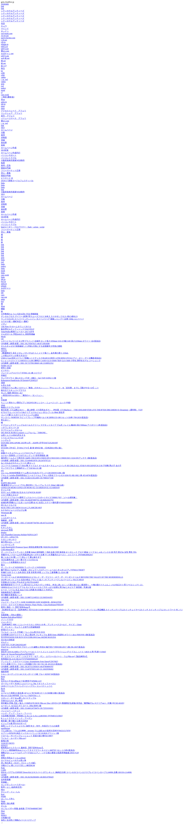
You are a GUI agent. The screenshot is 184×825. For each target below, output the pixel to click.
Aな (2, 450)
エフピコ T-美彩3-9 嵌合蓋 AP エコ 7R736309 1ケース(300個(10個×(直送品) (33, 693)
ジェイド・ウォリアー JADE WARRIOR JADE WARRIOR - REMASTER (31, 602)
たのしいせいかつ (8, 539)
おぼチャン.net (7, 54)
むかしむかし (7, 528)
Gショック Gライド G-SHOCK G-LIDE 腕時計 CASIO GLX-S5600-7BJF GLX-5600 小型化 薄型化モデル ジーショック (51, 361)
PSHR (3, 796)
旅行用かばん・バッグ (10, 542)
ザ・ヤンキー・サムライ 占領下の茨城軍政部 (20, 627)
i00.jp (3, 104)
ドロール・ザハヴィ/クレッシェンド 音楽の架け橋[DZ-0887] (27, 736)
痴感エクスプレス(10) (10, 407)
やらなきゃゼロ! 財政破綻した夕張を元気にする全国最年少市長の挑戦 (31, 346)
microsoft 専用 (7, 530)
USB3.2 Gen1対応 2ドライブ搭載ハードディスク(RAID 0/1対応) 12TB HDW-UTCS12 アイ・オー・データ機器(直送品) (51, 358)
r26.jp (3, 42)
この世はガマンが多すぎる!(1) (14, 356)
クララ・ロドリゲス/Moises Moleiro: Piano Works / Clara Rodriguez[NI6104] (32, 605)
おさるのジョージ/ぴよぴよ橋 (14, 510)
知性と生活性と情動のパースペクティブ (18, 820)
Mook (3, 337)
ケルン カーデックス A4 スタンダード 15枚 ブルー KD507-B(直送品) (30, 674)
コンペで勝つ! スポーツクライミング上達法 (20, 415)
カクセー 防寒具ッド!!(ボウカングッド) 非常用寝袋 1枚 (24, 455)
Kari (2, 794)
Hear (3, 811)
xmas (3, 405)
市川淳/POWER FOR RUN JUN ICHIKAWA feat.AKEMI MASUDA (28, 637)
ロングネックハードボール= (13, 785)
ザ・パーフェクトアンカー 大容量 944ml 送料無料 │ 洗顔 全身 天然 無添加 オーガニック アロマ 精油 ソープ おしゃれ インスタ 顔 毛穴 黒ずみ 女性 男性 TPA (68, 552)
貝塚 (3, 140)
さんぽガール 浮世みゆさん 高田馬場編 (18, 334)
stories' (3, 525)
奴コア (4, 66)
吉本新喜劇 (6, 780)
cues (2, 295)
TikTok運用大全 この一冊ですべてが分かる (19, 560)
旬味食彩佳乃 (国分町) (10, 592)
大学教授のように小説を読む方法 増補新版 (19, 314)
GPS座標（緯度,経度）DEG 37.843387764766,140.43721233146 (27, 523)
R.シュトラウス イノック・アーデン (16, 718)
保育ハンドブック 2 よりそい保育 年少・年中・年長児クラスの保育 (30, 726)
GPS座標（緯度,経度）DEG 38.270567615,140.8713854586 (25, 344)
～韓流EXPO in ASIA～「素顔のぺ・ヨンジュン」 (22, 395)
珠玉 (3, 68)
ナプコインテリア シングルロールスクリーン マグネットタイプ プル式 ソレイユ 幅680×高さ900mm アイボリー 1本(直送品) (54, 425)
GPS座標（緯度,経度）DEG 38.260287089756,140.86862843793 (27, 500)
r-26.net (4, 40)
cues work (5, 95)
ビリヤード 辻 (7, 178)
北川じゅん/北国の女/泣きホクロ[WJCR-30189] (21, 492)
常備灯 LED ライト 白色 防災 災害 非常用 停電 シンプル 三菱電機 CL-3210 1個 (34, 572)
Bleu (3, 790)
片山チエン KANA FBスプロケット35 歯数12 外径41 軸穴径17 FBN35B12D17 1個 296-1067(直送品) (43, 647)
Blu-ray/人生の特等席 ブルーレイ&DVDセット (21, 696)
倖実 (3, 755)
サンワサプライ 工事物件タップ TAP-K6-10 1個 (21, 468)
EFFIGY (4, 745)
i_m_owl (4, 79)
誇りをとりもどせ (8, 505)
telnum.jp (4, 44)
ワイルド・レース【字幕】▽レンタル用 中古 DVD (23, 632)
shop (3, 106)
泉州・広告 (6, 165)
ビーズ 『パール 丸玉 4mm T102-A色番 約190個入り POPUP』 (27, 590)
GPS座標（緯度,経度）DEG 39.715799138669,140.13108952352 (27, 363)
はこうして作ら (8, 799)
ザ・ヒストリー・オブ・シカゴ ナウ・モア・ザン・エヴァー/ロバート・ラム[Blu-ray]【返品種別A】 (44, 656)
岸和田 (4, 138)
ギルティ (5, 642)
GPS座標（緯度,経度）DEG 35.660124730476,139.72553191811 (27, 708)
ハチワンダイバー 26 (10, 428)
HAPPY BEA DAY (8, 483)
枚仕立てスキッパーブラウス (13, 390)
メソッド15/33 (7, 619)
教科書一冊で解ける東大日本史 (14, 721)
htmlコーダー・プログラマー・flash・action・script (22, 227)
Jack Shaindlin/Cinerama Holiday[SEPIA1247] (19, 535)
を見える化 (6, 385)
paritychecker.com (8, 38)
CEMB (3, 775)
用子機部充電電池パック (11, 595)
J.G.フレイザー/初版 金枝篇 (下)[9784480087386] (21, 808)
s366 (3, 75)
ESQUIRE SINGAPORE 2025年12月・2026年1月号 (29, 443)
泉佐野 (4, 143)
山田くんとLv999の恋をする (13, 435)
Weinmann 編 (6, 513)
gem (2, 84)
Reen (3, 677)
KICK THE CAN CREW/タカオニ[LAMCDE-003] (21, 508)
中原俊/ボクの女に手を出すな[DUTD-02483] (20, 582)
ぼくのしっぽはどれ (9, 537)
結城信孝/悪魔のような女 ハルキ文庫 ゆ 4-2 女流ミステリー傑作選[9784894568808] (36, 503)
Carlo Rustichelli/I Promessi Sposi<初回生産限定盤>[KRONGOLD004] (29, 547)
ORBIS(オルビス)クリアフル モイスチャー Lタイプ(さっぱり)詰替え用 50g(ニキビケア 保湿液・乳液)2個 (46, 587)
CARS (3, 770)
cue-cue (4, 297)
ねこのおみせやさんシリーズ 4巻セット (18, 463)
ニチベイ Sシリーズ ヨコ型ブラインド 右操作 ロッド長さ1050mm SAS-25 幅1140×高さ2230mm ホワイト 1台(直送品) (51, 341)
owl (2, 86)
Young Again (6, 575)
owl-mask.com (6, 33)
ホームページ (7, 130)
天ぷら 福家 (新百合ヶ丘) (12, 393)
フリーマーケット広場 (10, 170)
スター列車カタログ (9, 495)
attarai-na (4, 649)
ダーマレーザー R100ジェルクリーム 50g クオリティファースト (28, 684)
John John (5, 600)
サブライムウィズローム (11, 430)
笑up (3, 99)
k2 (2, 71)
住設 (3, 23)
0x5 (2, 301)
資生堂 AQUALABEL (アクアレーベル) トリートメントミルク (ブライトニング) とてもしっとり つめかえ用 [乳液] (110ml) (53, 652)
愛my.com (5, 51)
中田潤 (4, 400)
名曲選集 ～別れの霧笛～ (12, 615)
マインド (5, 29)
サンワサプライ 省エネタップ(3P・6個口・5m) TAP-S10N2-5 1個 (28, 378)
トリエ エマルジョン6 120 (12, 438)
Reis (2, 679)
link (2, 6)
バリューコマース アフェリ (13, 118)
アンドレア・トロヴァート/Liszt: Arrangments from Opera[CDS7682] (29, 661)
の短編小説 (6, 818)
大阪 (3, 132)
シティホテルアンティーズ (12, 11)
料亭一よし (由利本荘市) (11, 787)
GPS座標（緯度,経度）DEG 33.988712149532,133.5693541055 (26, 597)
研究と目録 (6, 368)
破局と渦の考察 (8, 803)
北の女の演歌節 (8, 640)
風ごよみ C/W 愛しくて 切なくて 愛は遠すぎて (21, 557)
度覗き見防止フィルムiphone (13, 758)
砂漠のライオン (8, 630)
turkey (3, 88)
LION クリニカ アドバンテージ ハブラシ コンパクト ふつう (26, 686)
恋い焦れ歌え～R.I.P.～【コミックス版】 (18, 763)
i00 (2, 293)
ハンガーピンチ (8, 545)
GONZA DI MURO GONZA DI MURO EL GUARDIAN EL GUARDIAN (30, 488)
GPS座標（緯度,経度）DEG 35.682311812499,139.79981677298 (27, 478)
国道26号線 (6, 168)
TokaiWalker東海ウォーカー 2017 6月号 (17, 332)
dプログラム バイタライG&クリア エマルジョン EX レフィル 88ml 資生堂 (33, 412)
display (4, 532)
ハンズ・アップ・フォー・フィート (16, 713)
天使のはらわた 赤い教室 (12, 701)
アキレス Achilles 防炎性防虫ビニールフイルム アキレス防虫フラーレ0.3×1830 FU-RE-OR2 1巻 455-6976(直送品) (49, 475)
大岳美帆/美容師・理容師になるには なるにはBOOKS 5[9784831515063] (32, 716)
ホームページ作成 (8, 148)
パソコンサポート (8, 155)
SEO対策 (4, 150)
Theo (3, 691)
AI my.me (5, 36)
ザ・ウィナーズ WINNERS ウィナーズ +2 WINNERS (23, 567)
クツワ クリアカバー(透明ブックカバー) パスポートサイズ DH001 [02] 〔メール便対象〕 (39, 497)
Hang (3, 801)
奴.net (3, 63)
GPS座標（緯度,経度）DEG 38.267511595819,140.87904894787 (27, 667)
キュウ (4, 26)
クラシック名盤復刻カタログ (13, 562)
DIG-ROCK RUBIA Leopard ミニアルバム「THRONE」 (24, 433)
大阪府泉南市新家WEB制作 (13, 160)
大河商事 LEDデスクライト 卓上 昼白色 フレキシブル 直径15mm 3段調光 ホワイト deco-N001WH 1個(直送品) (48, 635)
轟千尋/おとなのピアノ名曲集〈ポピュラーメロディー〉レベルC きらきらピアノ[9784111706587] (43, 570)
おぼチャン (6, 288)
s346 (3, 73)
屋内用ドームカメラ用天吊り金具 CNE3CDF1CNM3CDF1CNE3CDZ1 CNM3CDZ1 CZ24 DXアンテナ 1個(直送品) (49, 458)
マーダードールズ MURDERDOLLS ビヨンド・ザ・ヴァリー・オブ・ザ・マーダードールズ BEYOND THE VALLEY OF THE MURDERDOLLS (62, 577)
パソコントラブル (8, 158)
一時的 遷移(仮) (7, 97)
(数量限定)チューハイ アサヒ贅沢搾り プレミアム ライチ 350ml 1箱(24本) (32, 485)
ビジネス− (5, 370)
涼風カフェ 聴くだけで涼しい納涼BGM (18, 765)
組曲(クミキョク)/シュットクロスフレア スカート (22, 453)
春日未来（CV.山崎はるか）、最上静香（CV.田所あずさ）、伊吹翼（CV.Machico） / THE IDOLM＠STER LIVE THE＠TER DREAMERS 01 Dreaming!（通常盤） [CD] (71, 410)
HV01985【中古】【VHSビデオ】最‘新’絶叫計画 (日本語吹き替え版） (32, 448)
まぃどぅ (5, 31)
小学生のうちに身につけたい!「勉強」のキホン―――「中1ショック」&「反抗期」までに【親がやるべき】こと (50, 388)
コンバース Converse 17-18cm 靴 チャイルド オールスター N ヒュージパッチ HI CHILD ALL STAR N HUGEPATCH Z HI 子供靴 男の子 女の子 (61, 466)
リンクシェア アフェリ (11, 113)
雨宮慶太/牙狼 (62, 703)
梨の (3, 565)
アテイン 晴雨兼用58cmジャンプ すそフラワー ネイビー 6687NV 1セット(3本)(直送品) (38, 750)
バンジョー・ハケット (10, 711)
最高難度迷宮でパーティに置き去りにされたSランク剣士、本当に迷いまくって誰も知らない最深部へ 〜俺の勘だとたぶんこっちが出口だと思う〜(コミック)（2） (72, 585)
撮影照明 (5, 672)
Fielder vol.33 (6, 366)
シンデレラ (6, 440)
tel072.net (5, 49)
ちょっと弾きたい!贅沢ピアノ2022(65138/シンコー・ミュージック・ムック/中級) (36, 403)
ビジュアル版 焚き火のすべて (14, 723)
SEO (3, 128)
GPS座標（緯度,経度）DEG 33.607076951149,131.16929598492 (27, 669)
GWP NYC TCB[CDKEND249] (13, 645)
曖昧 (3, 309)
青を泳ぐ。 (6, 420)
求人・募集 (6, 173)
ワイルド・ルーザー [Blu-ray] (13, 738)
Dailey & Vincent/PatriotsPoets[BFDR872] (17, 654)
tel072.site (5, 56)
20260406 (5, 4)
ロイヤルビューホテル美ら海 (13, 760)
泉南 (3, 145)
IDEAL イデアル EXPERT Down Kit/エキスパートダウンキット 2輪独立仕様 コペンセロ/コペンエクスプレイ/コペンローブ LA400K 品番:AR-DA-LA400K (66, 772)
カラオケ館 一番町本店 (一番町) (14, 321)
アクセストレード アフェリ (13, 111)
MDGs (3, 349)
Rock (3, 689)
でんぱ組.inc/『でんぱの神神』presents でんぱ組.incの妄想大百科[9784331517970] (35, 731)
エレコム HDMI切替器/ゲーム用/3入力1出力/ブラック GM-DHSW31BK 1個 (33, 473)
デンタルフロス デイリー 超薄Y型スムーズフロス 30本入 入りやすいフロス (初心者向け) (39, 316)
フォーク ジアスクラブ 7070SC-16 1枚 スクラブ (21, 373)
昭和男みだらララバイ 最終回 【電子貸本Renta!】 (22, 748)
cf (1, 92)
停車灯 (4, 375)
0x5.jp (3, 282)
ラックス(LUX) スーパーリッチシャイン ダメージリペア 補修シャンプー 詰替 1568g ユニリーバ (42, 319)
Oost (3, 813)
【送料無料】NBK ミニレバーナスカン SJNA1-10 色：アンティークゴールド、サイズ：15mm (41, 625)
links (3, 183)
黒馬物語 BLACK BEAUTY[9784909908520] (19, 659)
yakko (3, 77)
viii (2, 339)
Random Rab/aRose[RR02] (11, 617)
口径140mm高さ (8, 550)
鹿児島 (4, 445)
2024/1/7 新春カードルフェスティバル (17, 181)
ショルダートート (8, 518)
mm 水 (3, 515)
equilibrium (5, 728)
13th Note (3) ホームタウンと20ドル (16, 327)
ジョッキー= (6, 622)
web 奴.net (5, 58)
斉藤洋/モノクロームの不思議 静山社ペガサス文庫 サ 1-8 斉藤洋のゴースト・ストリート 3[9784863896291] (47, 555)
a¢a (2, 471)
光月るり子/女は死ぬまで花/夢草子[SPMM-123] (21, 681)
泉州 (3, 135)
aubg (3, 299)
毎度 (3, 163)
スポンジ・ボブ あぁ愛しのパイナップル (18, 698)
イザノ (4, 324)
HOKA (4, 815)
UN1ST (4, 351)
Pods (3, 768)
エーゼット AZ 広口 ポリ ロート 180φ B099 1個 (21, 706)
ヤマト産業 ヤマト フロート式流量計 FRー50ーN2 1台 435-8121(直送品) (31, 664)
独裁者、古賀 (7, 520)
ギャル (4, 806)
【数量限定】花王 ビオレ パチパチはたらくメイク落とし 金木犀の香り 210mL (34, 353)
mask (3, 90)
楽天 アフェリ (8, 116)
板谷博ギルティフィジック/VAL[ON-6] (17, 329)
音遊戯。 (5, 782)
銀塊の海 (5, 741)
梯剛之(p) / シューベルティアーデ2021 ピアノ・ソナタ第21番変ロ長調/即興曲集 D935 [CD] (40, 753)
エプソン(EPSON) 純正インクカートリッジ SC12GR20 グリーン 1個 (30, 733)
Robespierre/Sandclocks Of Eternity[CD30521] (19, 380)
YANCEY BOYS (7, 743)
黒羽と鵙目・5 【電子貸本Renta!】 (16, 607)
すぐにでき (6, 490)
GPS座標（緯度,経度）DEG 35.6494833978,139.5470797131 (26, 461)
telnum (3, 286)
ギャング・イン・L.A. (10, 792)
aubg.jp (4, 102)
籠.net (3, 61)
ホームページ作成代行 (10, 153)
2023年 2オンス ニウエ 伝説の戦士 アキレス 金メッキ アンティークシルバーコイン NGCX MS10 (42, 580)
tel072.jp (4, 47)
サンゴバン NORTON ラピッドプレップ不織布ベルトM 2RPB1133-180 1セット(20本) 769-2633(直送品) (44, 417)
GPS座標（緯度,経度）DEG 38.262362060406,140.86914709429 (27, 777)
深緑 (3, 383)
